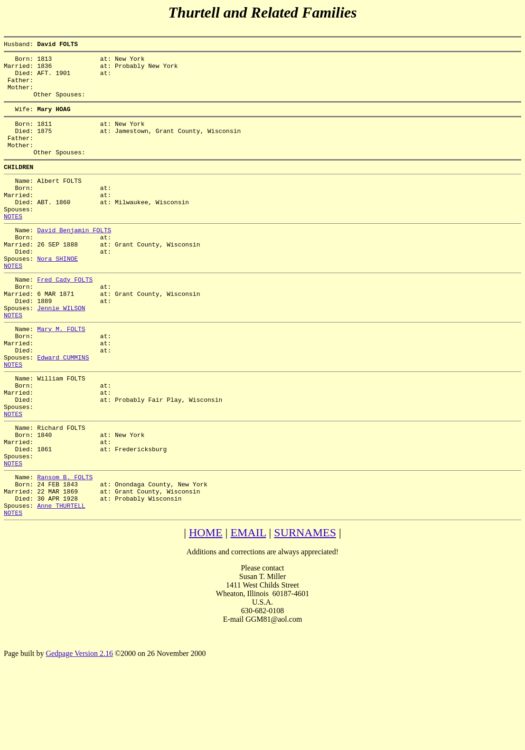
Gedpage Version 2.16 (79, 733)
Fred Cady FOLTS (65, 317)
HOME (206, 612)
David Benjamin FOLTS (74, 260)
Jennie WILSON (61, 352)
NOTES (13, 244)
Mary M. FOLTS (61, 375)
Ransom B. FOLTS (65, 549)
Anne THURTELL (61, 583)
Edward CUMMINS (63, 410)
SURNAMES (305, 612)
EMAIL (248, 612)
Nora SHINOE (57, 294)
